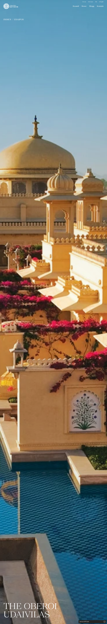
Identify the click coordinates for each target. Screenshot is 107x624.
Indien (7, 19)
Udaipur (19, 19)
